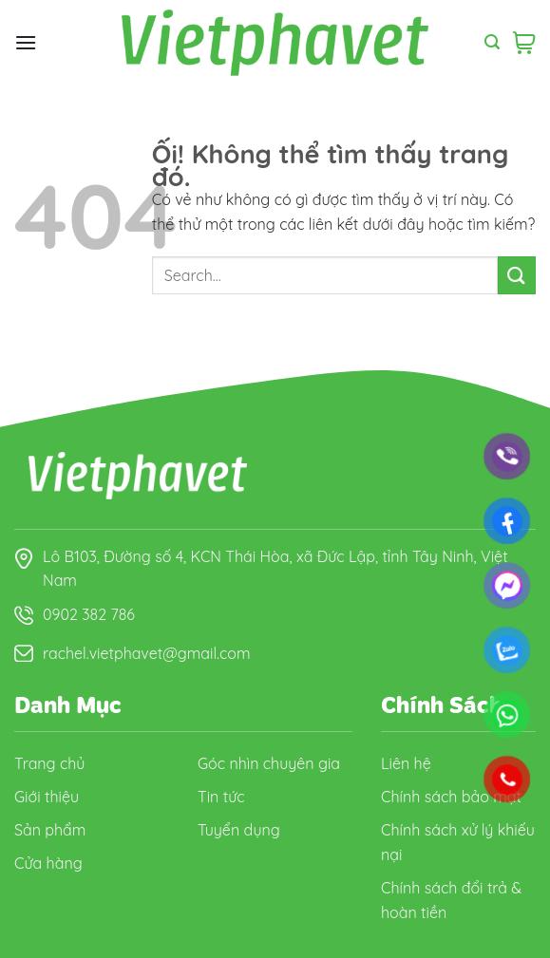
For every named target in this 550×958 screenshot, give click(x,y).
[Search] (492, 42)
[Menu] (25, 42)
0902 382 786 (89, 614)
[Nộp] (517, 274)
